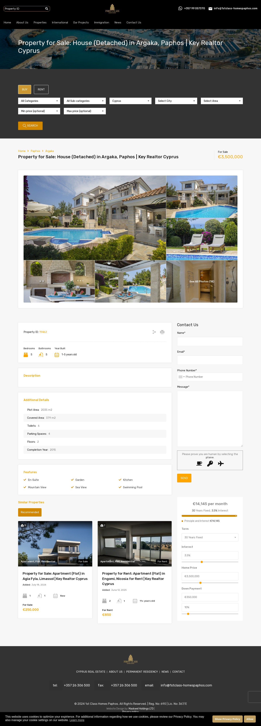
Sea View (81, 487)
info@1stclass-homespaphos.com (235, 8)
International (60, 22)
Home (7, 22)
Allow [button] (249, 719)
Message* (183, 386)
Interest (187, 546)
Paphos (35, 151)
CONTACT (178, 671)
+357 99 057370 (194, 8)
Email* (181, 351)
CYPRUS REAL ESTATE (90, 671)
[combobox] (39, 101)
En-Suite (33, 480)
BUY (24, 89)
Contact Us (134, 22)
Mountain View (37, 487)
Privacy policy (130, 711)
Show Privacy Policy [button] (227, 719)
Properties (40, 22)
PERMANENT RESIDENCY (142, 671)
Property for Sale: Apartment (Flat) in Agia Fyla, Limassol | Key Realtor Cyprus (55, 576)
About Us (22, 22)
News (117, 22)
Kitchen (128, 480)
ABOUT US (116, 671)
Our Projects (81, 22)
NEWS (165, 671)
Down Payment (192, 588)
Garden (79, 480)
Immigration (101, 22)
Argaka (49, 151)
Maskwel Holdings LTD (141, 708)
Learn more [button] (77, 720)
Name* (181, 333)
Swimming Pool (132, 487)
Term (185, 529)
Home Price (189, 567)
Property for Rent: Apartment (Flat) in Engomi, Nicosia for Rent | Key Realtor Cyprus (133, 578)
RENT (41, 89)
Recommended (30, 512)
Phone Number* (187, 370)
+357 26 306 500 (77, 685)
